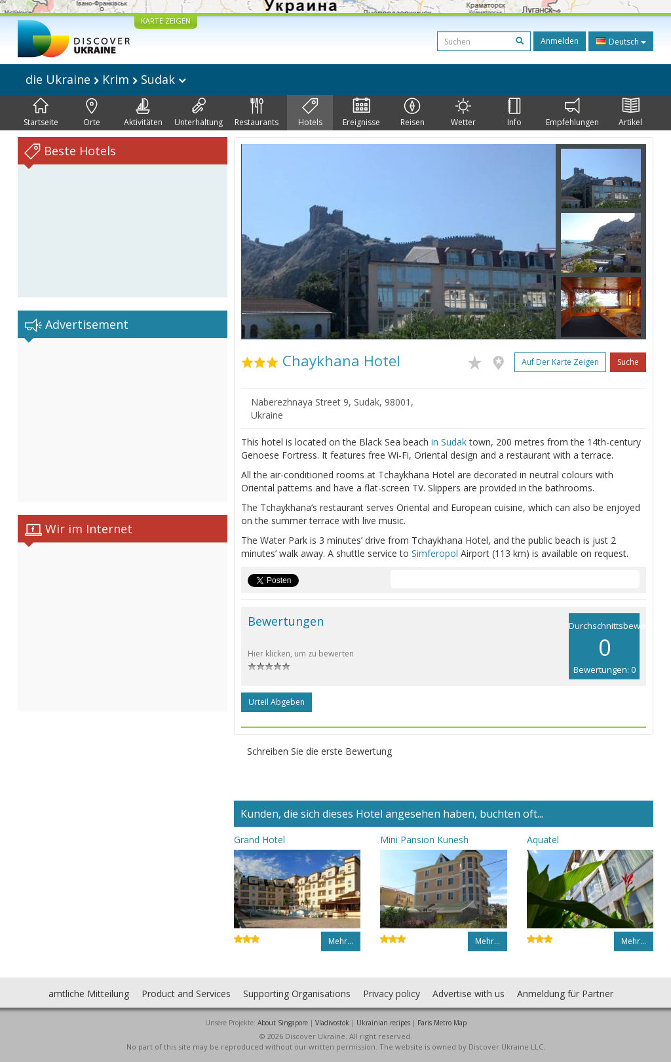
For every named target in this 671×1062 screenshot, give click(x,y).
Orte (91, 113)
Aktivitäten (143, 113)
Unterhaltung (198, 113)
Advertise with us (468, 993)
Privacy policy (391, 993)
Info (514, 113)
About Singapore (283, 1022)
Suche (628, 362)
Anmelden (560, 41)
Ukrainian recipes (383, 1022)
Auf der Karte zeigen (560, 362)
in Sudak (449, 442)
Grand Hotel (259, 839)
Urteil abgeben (276, 702)
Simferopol (435, 553)
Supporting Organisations (297, 993)
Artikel (630, 113)
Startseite (41, 113)
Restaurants (256, 113)
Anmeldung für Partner (565, 993)
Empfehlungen (572, 113)
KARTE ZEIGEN (166, 21)
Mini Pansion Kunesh (424, 839)
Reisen (412, 113)
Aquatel (543, 839)
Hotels (310, 113)
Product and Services (186, 993)
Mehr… (340, 941)
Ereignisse (361, 113)
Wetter (463, 113)
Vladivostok (332, 1022)
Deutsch (621, 41)
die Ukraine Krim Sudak (106, 79)
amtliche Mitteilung (88, 993)
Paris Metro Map (442, 1022)
